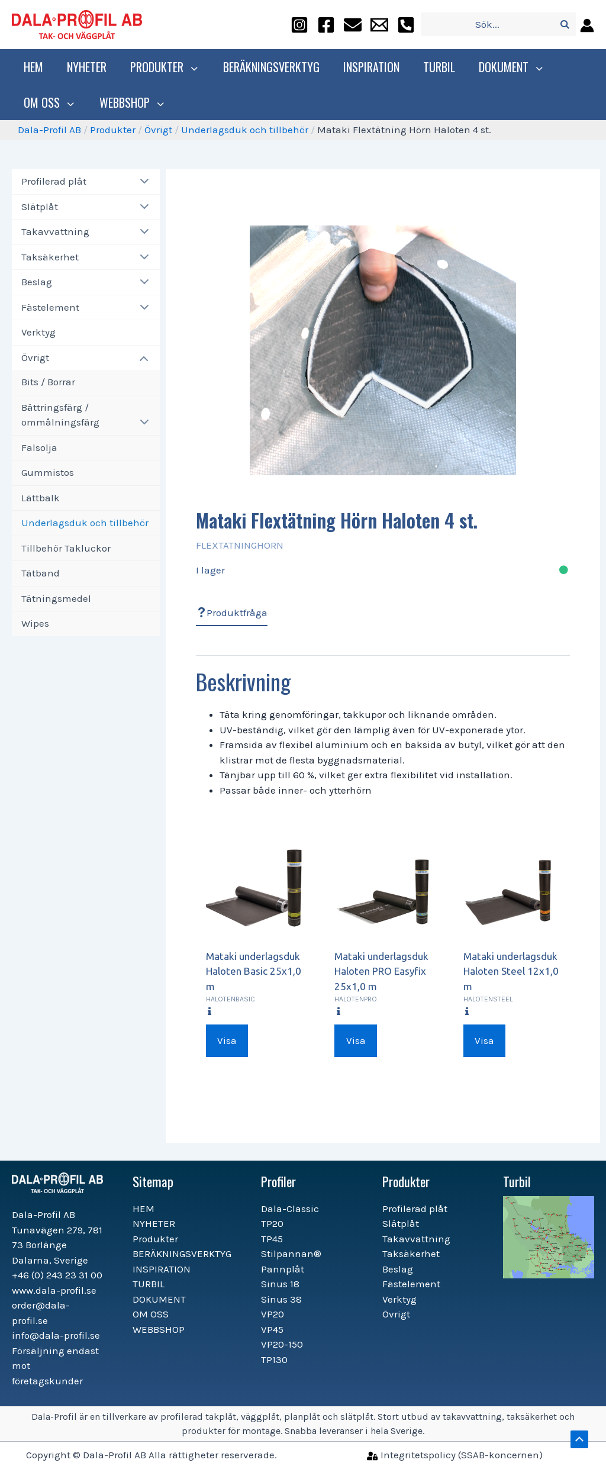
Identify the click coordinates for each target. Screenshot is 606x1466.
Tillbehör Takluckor (66, 548)
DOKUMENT (507, 67)
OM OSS (48, 102)
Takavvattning (55, 231)
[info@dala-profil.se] (379, 24)
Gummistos (47, 472)
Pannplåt (282, 1269)
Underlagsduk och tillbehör (244, 130)
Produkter (163, 67)
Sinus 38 (281, 1299)
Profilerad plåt (53, 181)
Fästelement (50, 307)
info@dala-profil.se (56, 1335)
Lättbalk (40, 498)
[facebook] (326, 24)
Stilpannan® (291, 1253)
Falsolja (39, 447)
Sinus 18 (280, 1284)
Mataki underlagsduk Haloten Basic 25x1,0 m (253, 971)
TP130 (274, 1359)
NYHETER (87, 67)
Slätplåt (39, 206)
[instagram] (299, 24)
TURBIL (436, 67)
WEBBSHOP (128, 102)
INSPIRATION (368, 67)
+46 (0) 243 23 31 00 (57, 1275)
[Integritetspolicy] (455, 1455)
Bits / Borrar (48, 382)
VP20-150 (282, 1344)
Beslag (36, 282)
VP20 (272, 1314)
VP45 (272, 1329)
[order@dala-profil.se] (353, 24)
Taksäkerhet (50, 257)
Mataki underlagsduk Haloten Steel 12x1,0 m (511, 971)
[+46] (406, 24)
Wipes (35, 623)
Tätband (40, 573)
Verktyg (38, 332)
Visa (227, 1040)
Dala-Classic (290, 1208)
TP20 (272, 1223)
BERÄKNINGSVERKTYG (268, 67)
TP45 (272, 1239)
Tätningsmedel (56, 598)
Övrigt (158, 130)
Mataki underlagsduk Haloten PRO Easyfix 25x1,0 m (381, 971)
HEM (33, 67)
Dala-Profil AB (49, 130)
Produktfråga (231, 612)
